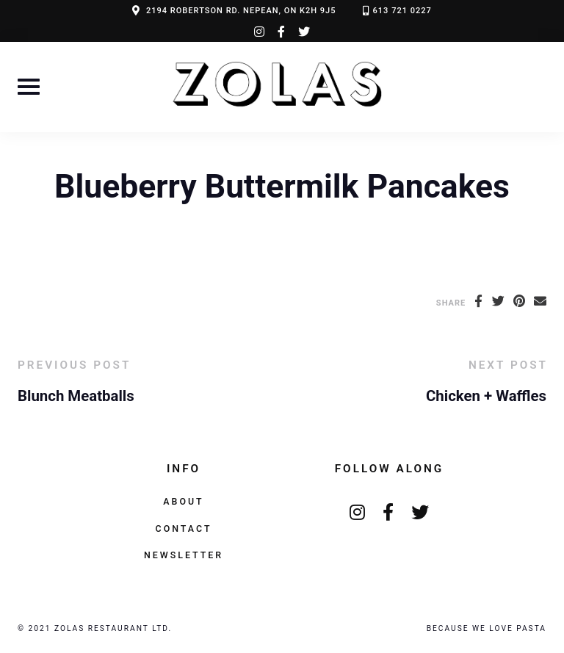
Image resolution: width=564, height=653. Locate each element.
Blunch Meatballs (76, 396)
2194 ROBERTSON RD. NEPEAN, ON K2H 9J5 (241, 10)
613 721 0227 (402, 10)
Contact (184, 528)
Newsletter (183, 554)
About (183, 501)
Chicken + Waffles (486, 396)
